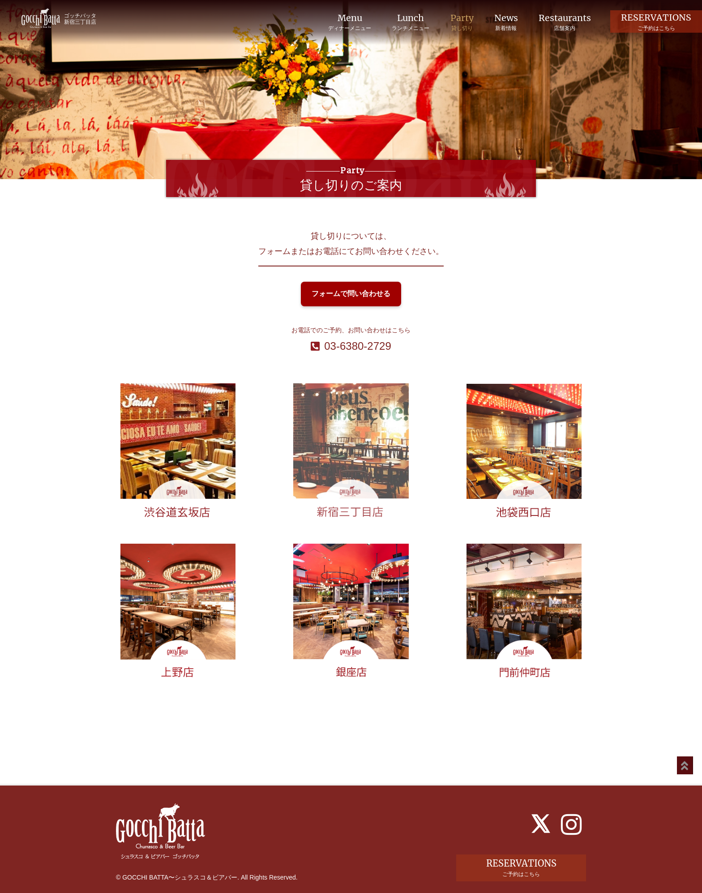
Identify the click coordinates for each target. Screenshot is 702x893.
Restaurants (564, 22)
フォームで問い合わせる (351, 293)
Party (459, 22)
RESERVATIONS (656, 21)
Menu (345, 22)
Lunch (407, 22)
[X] (541, 805)
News (504, 22)
